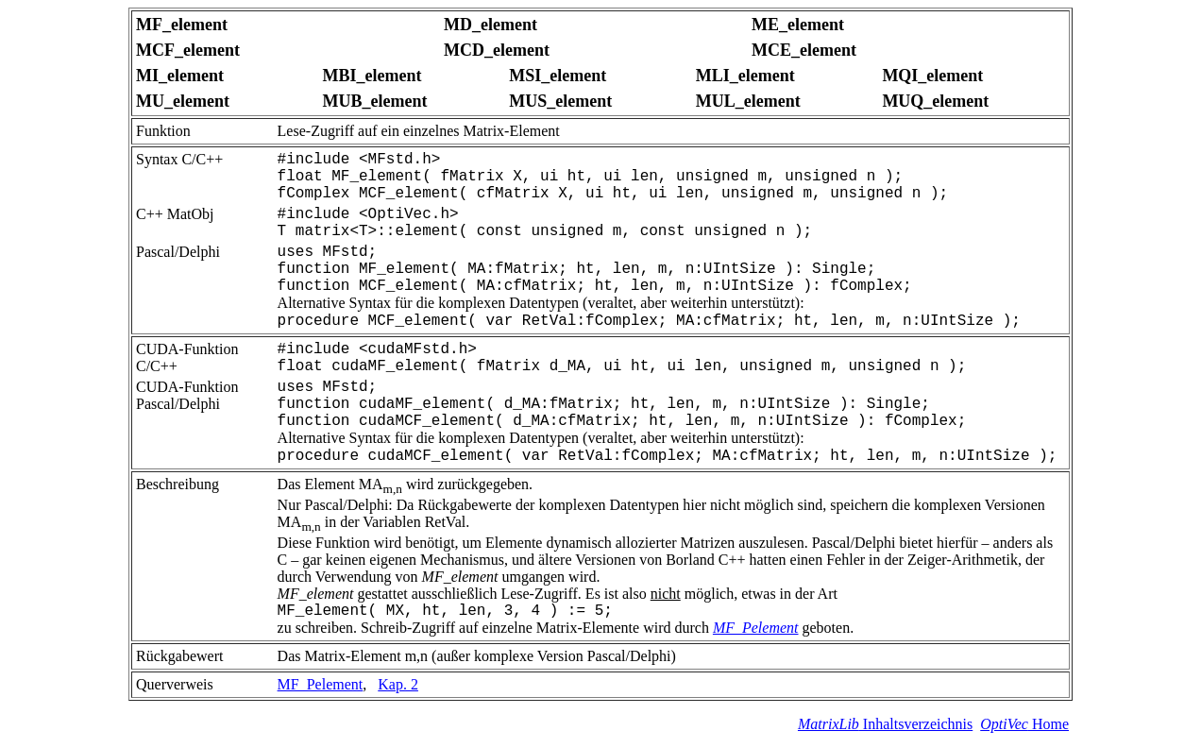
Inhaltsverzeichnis (885, 724)
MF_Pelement (756, 628)
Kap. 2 (398, 684)
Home (1024, 724)
